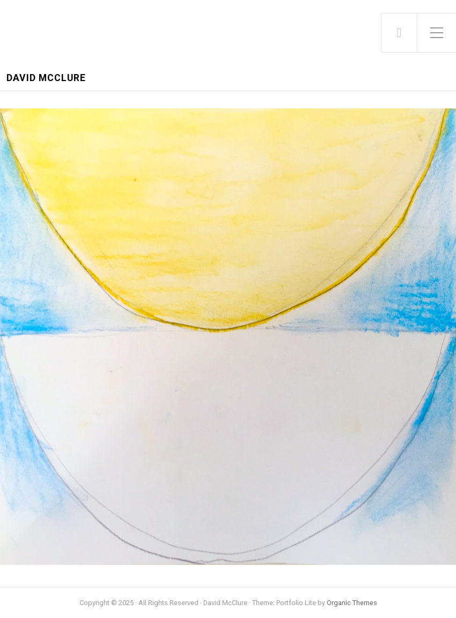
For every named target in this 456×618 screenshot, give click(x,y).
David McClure (46, 78)
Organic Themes (352, 603)
